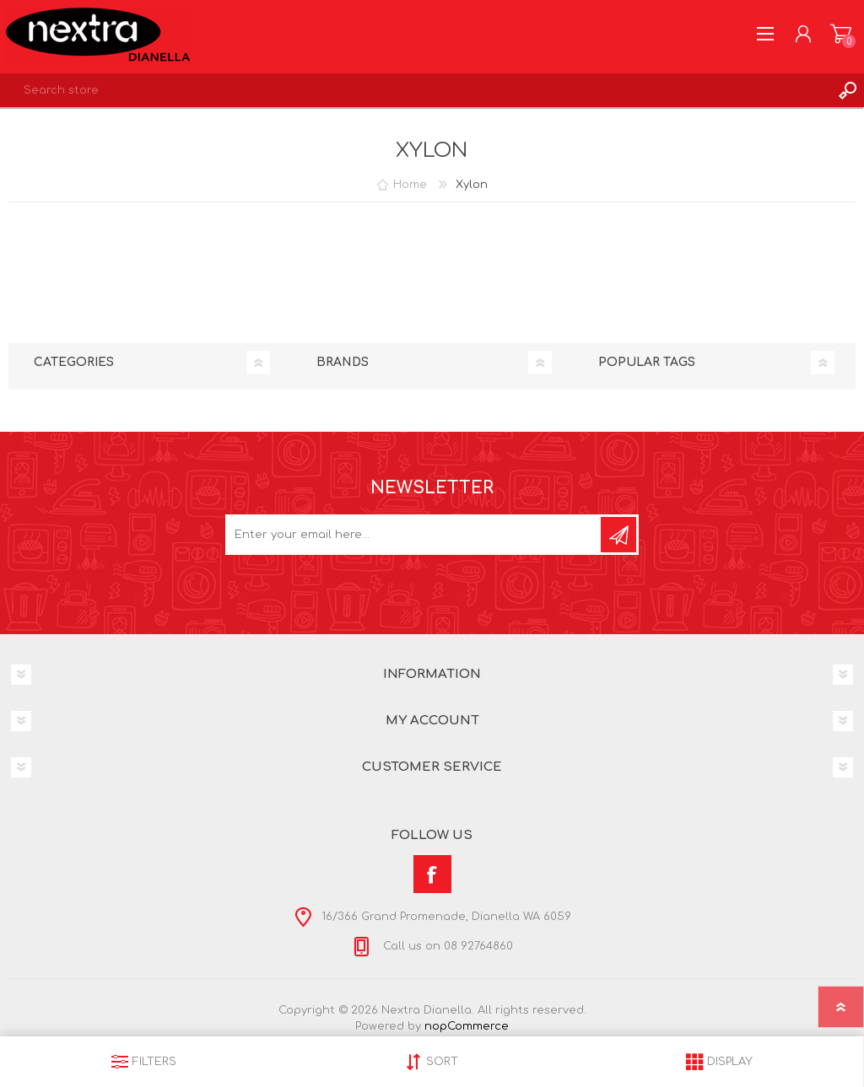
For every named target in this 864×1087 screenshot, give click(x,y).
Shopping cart (841, 33)
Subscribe (618, 534)
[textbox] (415, 90)
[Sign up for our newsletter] (414, 534)
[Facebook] (432, 874)
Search (847, 90)
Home (410, 185)
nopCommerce (466, 1026)
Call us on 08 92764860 (446, 946)
